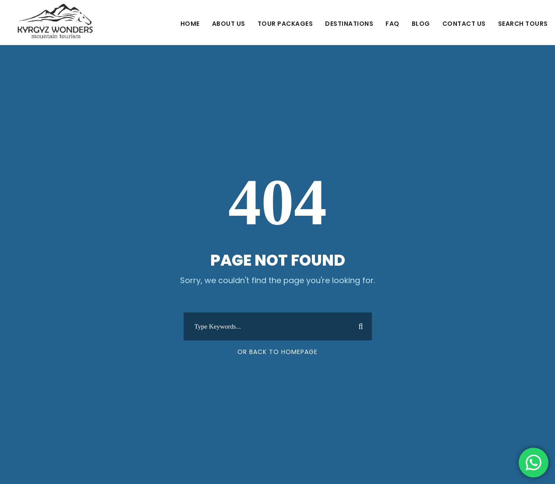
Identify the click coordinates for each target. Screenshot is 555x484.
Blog (421, 23)
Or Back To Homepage (277, 351)
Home (190, 23)
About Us (228, 23)
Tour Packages (285, 23)
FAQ (392, 23)
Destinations (349, 23)
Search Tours (523, 23)
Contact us (464, 23)
